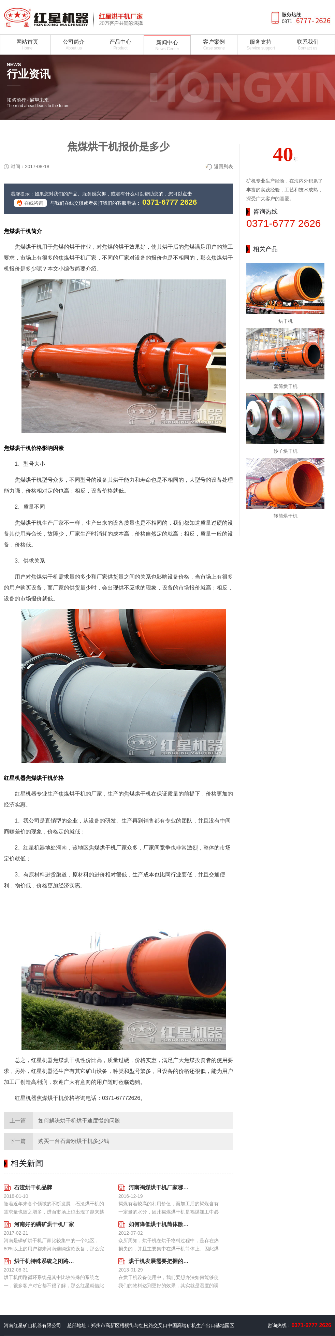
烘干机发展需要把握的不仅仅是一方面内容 (159, 1261)
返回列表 (223, 166)
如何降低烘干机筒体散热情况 (159, 1224)
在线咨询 (33, 203)
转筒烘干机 (285, 516)
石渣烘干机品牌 (33, 1187)
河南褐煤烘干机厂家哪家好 (159, 1187)
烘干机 (285, 321)
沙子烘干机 (285, 451)
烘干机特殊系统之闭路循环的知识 (44, 1261)
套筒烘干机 (285, 386)
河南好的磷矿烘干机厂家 (44, 1224)
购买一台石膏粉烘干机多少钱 (73, 1141)
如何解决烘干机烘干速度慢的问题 (79, 1120)
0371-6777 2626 (169, 202)
